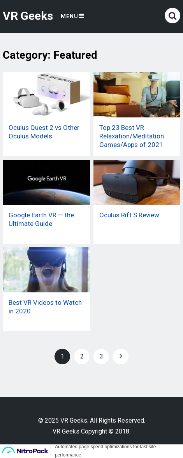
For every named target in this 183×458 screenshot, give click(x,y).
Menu (69, 16)
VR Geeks (28, 16)
